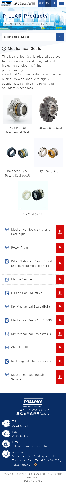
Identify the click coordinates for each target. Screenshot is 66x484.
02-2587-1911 (21, 425)
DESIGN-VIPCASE (33, 481)
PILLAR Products (19, 24)
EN (47, 3)
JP (54, 3)
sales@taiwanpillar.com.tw (29, 446)
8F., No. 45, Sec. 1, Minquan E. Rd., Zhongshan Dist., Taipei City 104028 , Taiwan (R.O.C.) (36, 460)
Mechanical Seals (42, 24)
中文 (41, 3)
